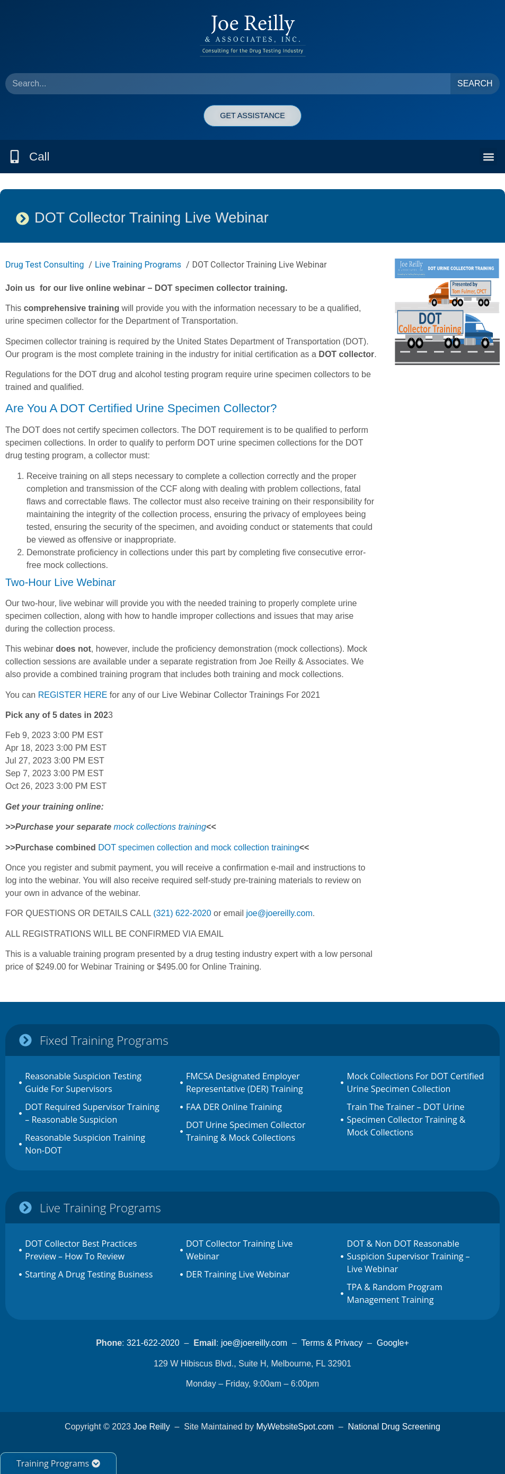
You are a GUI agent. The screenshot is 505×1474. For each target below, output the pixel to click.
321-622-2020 (153, 1342)
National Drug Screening (394, 1426)
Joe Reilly (151, 1426)
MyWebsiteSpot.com (294, 1426)
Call (39, 156)
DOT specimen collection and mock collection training (198, 847)
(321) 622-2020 (182, 913)
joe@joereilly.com (279, 913)
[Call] (14, 156)
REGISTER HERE (74, 694)
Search (475, 83)
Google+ (393, 1342)
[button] (488, 156)
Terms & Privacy (332, 1342)
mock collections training (160, 826)
